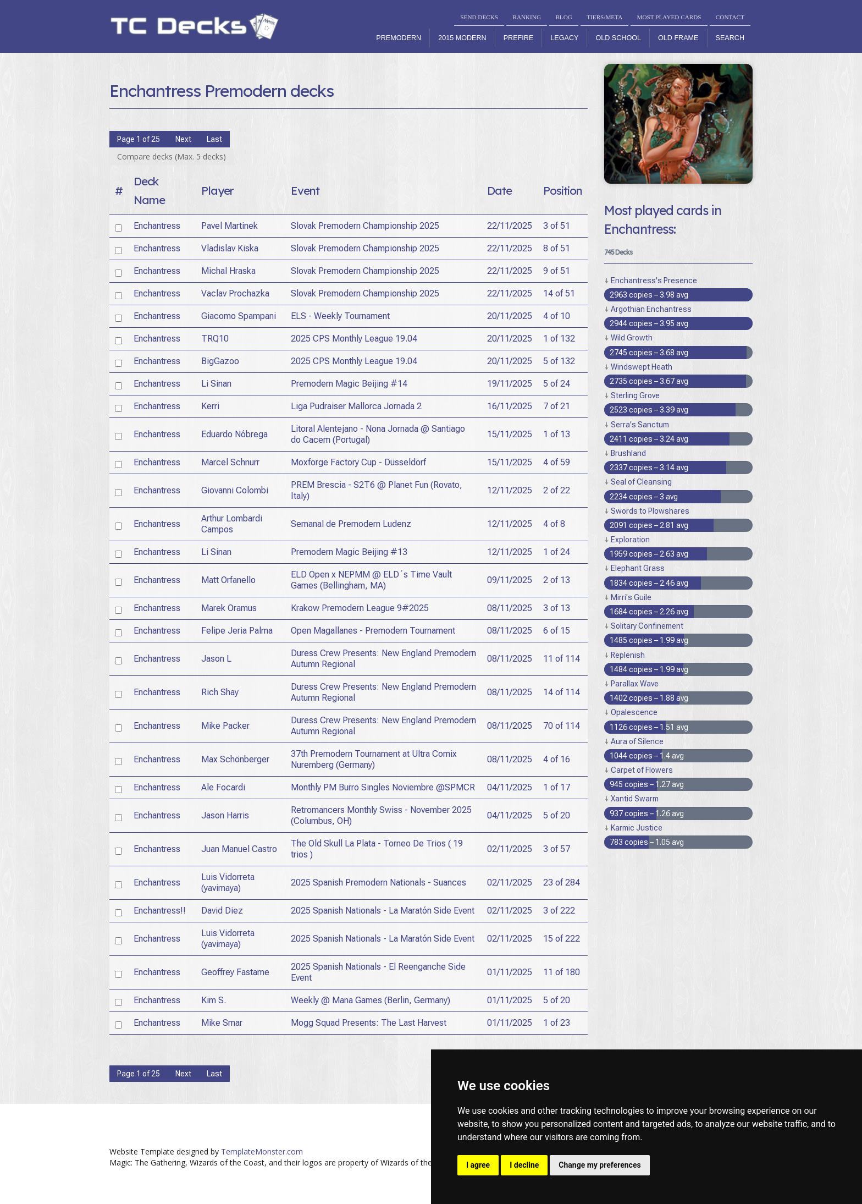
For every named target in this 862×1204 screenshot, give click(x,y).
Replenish (628, 655)
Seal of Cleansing (641, 481)
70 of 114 (561, 726)
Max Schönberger (235, 759)
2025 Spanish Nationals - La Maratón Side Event (382, 910)
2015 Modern (462, 38)
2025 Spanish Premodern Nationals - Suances (378, 882)
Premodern (398, 38)
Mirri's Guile (631, 597)
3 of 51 (556, 226)
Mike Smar (221, 1023)
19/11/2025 (509, 383)
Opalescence (634, 712)
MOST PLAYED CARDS (669, 17)
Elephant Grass (638, 568)
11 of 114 (561, 658)
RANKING (526, 17)
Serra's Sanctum (640, 424)
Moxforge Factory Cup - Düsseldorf (358, 462)
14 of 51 (559, 293)
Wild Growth (632, 337)
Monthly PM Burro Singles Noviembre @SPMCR (383, 787)
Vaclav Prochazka (235, 293)
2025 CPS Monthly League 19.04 (354, 338)
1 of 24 (556, 552)
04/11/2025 (509, 787)
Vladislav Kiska (229, 248)
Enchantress (157, 226)
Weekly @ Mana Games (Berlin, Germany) (370, 1000)
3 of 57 (556, 849)
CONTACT (730, 17)
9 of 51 (556, 271)
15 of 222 (561, 938)
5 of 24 (556, 383)
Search (730, 38)
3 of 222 (559, 910)
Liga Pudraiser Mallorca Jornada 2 (356, 406)
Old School (618, 38)
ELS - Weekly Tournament (340, 316)
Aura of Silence (637, 741)
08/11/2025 (509, 608)
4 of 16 (556, 759)
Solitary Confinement (647, 626)
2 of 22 (556, 490)
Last (214, 139)
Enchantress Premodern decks (221, 90)
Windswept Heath (641, 366)
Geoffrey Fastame (235, 972)
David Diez (222, 910)
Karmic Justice (636, 827)
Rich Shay (220, 692)
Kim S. (213, 1000)
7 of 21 (556, 406)
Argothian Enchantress (651, 309)
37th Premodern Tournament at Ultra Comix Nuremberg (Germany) (374, 759)
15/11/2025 (509, 434)
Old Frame (678, 38)
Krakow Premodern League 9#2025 (360, 608)
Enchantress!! (160, 910)
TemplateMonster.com (262, 1151)
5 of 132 (559, 361)
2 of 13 (556, 580)
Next (183, 139)
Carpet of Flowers (642, 770)
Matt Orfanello (228, 580)
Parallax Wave (635, 683)
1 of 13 (556, 434)
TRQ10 (215, 338)
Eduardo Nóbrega (234, 434)
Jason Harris (225, 815)
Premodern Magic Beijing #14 (349, 383)
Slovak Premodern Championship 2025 (365, 226)
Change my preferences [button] (599, 1165)
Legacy (564, 38)
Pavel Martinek (229, 226)
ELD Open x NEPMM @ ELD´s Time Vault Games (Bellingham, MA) (371, 580)
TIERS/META (604, 17)
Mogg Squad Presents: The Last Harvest (368, 1023)
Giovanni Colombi (234, 490)
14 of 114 (561, 692)
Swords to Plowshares (650, 511)
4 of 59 (556, 462)
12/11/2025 (509, 490)
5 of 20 (556, 815)
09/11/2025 (509, 580)
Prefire (519, 38)
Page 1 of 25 (138, 139)
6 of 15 (556, 630)
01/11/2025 (509, 972)
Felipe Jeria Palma (237, 630)
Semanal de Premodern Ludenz (351, 524)
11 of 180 (561, 972)
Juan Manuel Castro (239, 849)
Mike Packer (225, 726)
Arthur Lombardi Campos (231, 524)
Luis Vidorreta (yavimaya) (228, 882)
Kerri (210, 406)
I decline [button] (524, 1165)
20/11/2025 (509, 316)
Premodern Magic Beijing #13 (349, 552)
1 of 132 (559, 338)
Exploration (630, 539)
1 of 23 (556, 1023)
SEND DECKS (479, 17)
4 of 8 (554, 524)
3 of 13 (556, 608)
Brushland (628, 453)
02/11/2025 (509, 849)
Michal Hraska (228, 271)
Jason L (216, 658)
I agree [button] (478, 1165)
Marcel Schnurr (230, 462)
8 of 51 (556, 248)
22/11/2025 (509, 226)
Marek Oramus (229, 608)
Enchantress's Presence (654, 280)
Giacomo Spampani (238, 316)
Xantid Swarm (635, 798)
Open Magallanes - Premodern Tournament (373, 630)
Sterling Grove (635, 395)
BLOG (563, 17)
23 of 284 (561, 882)
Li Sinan (216, 383)
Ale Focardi (223, 787)
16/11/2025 (509, 406)
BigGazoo (220, 361)
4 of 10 (556, 316)
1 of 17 (556, 787)
